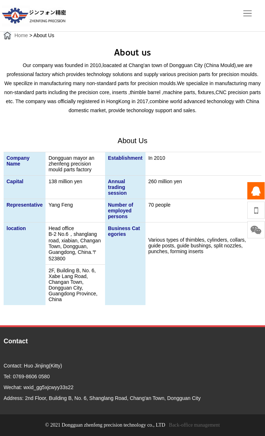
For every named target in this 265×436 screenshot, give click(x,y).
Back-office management (194, 425)
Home (21, 35)
